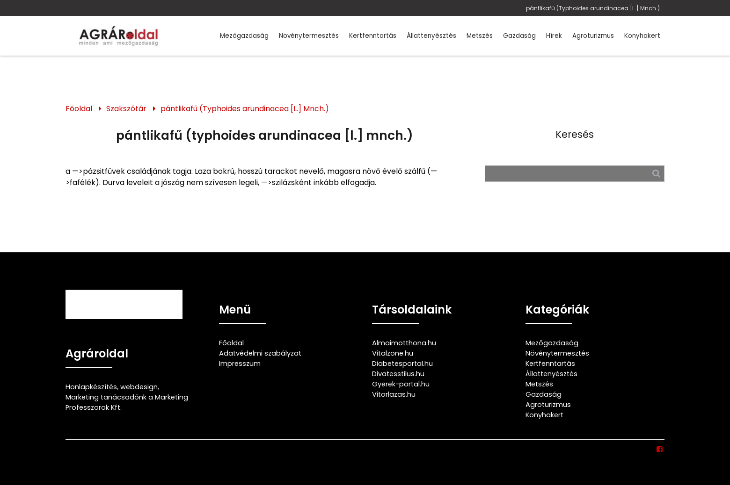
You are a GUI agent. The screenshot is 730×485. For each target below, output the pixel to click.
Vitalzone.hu (392, 353)
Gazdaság (519, 35)
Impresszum (240, 363)
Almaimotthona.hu (404, 343)
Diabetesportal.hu (402, 363)
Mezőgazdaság (244, 35)
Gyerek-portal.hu (401, 384)
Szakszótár (126, 108)
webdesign (139, 387)
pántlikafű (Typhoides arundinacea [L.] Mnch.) (593, 8)
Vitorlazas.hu (394, 394)
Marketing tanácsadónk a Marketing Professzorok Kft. (127, 402)
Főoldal (79, 108)
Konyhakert (642, 35)
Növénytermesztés (309, 35)
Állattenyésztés (431, 35)
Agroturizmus (593, 35)
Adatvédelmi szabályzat (260, 353)
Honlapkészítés (91, 387)
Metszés (480, 35)
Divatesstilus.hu (398, 373)
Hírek (554, 35)
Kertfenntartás (372, 35)
